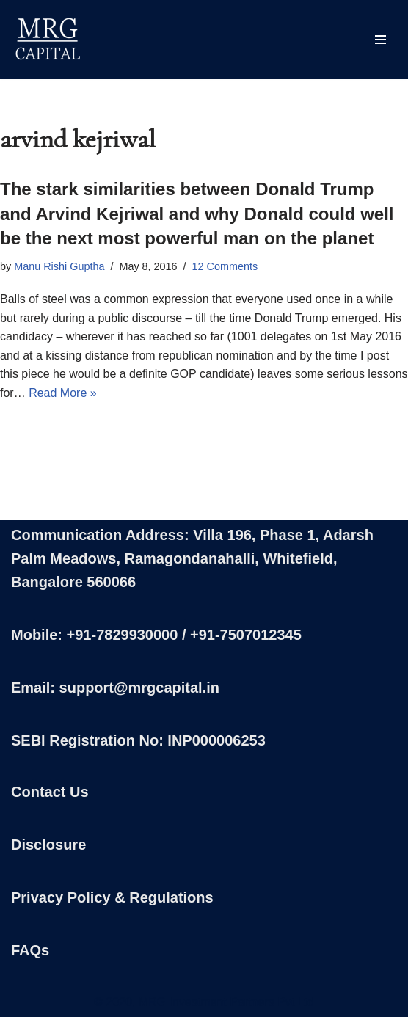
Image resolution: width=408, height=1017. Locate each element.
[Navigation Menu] (380, 39)
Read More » (63, 393)
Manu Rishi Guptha (59, 266)
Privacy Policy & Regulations (112, 897)
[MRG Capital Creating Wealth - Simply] (47, 39)
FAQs (30, 950)
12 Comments (225, 266)
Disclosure (48, 844)
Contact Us (50, 792)
